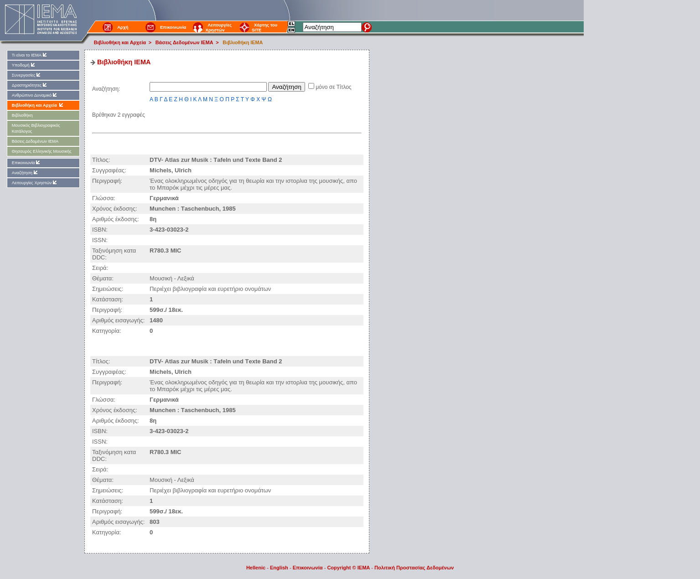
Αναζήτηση (25, 172)
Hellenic (255, 567)
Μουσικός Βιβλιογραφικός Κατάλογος (36, 128)
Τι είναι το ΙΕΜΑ (30, 54)
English (279, 567)
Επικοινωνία (173, 27)
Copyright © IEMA (348, 567)
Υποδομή (24, 64)
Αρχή (122, 27)
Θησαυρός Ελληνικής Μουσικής (42, 151)
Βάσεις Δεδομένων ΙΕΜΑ (184, 42)
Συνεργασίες (27, 75)
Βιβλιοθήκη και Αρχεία (120, 42)
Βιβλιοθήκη (22, 115)
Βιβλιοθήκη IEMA (243, 42)
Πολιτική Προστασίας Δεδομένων (414, 567)
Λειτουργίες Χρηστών (218, 27)
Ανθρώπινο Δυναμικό (35, 95)
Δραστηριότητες (30, 85)
